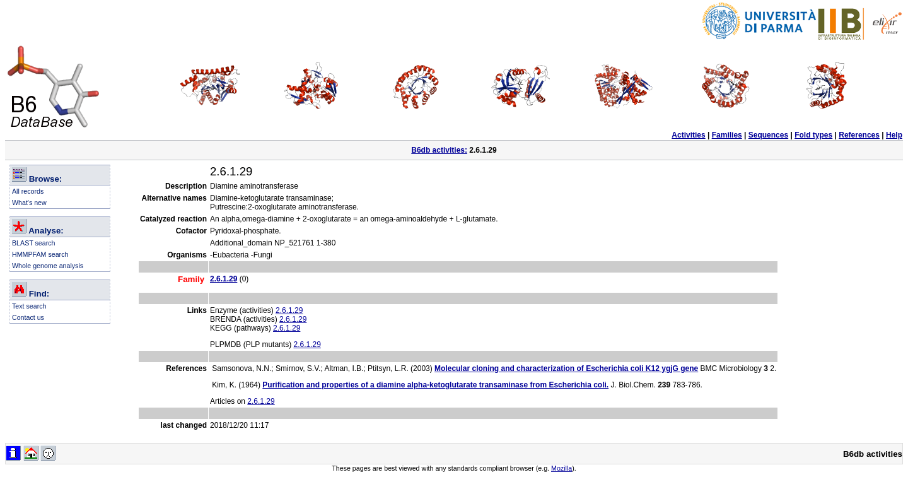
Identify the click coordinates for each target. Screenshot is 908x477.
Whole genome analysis (47, 265)
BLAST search (33, 243)
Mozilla (561, 468)
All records (28, 191)
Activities (688, 135)
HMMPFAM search (40, 254)
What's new (29, 202)
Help (894, 135)
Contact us (28, 317)
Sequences (768, 135)
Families (727, 135)
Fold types (813, 135)
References (859, 135)
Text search (29, 306)
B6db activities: (439, 150)
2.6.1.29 (289, 310)
